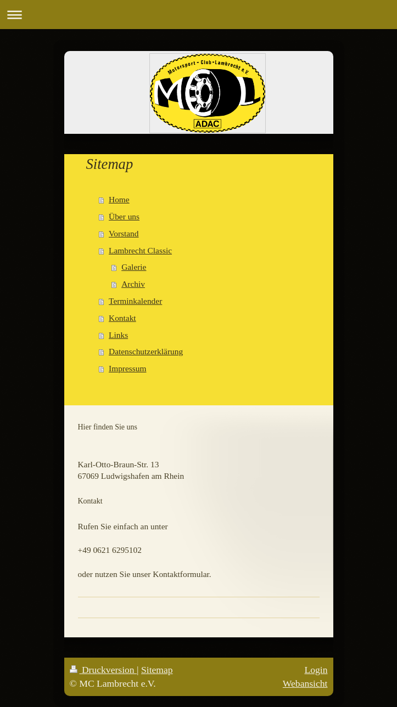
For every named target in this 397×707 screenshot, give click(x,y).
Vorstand (123, 233)
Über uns (124, 216)
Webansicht (305, 683)
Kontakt (122, 318)
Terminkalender (135, 301)
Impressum (127, 368)
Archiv (133, 284)
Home (119, 199)
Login (315, 669)
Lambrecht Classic (140, 250)
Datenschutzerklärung (146, 351)
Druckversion (103, 669)
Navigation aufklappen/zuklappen (198, 14)
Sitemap (157, 669)
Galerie (133, 267)
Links (118, 335)
